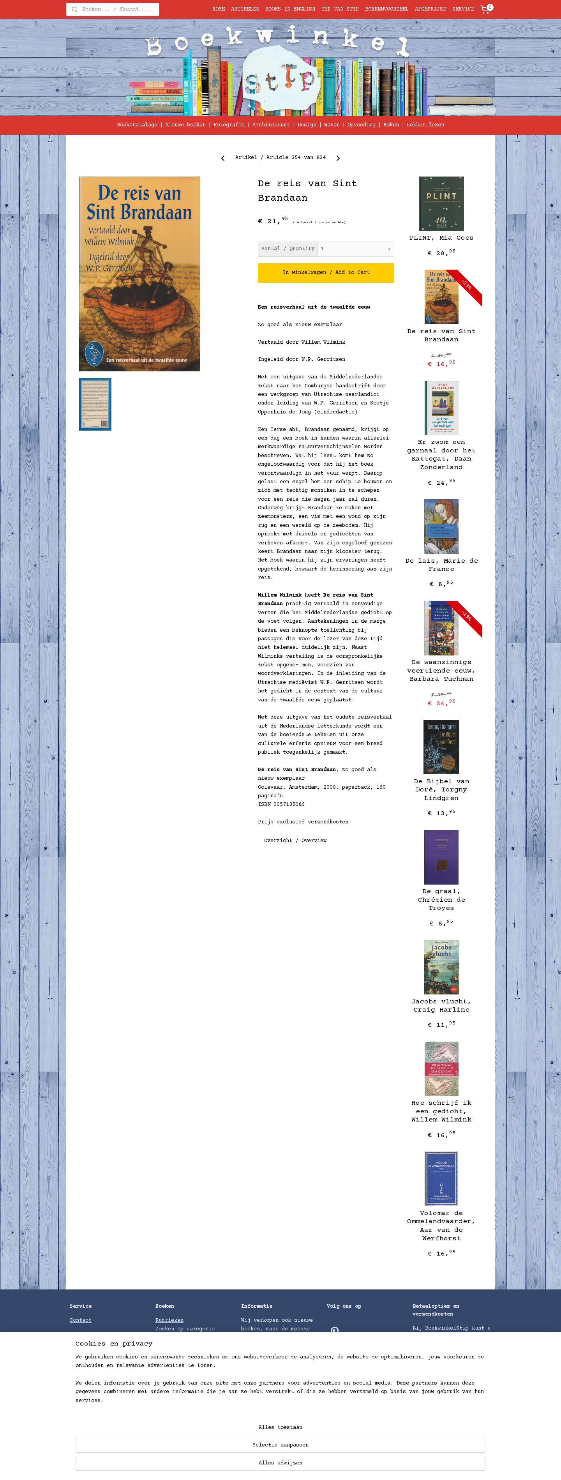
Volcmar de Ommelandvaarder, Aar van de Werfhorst (441, 1226)
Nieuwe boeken (185, 125)
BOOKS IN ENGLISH (290, 9)
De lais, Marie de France (441, 565)
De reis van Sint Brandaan (441, 336)
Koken (391, 125)
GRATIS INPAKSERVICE (99, 1338)
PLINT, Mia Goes (441, 238)
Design (307, 125)
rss (336, 1465)
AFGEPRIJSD (430, 9)
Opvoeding (362, 125)
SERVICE (463, 9)
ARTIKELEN (245, 9)
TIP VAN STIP (340, 9)
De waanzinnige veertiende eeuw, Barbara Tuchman (441, 671)
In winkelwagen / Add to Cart (326, 273)
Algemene (84, 1408)
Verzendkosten (433, 1398)
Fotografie (229, 125)
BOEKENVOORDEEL (387, 9)
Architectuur (271, 125)
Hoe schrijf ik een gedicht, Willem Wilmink (441, 1111)
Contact (81, 1321)
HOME (218, 9)
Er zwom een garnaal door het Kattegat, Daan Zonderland (441, 455)
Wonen (332, 125)
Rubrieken (169, 1321)
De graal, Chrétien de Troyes (441, 900)
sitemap (314, 1465)
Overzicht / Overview (295, 840)
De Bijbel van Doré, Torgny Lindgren (441, 790)
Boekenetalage (137, 125)
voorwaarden (115, 1408)
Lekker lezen (425, 125)
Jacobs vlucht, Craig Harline (441, 1006)
